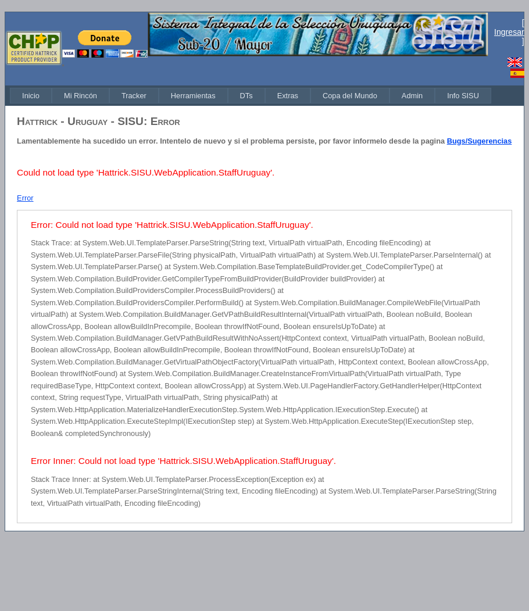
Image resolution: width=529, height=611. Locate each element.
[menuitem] (31, 95)
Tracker (133, 95)
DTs (246, 95)
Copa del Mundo (350, 95)
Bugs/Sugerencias (479, 141)
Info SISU (463, 95)
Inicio (31, 95)
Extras (287, 95)
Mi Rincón (80, 95)
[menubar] (250, 95)
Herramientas (193, 95)
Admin (412, 95)
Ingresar (509, 32)
